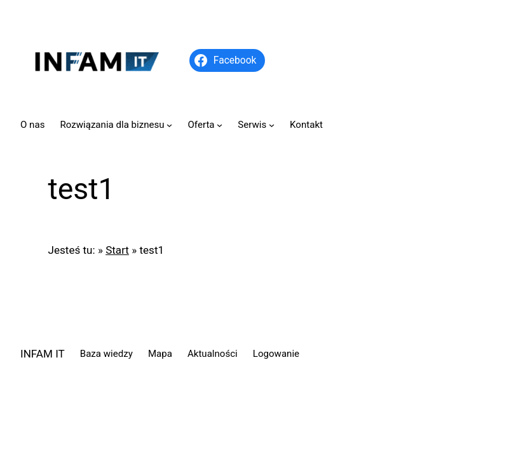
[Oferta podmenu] (219, 125)
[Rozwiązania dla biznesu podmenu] (169, 125)
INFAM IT (42, 353)
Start (117, 250)
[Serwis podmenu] (272, 125)
